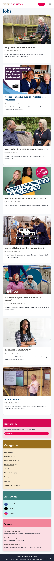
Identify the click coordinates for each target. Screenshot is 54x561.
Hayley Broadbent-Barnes (13, 303)
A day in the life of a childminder (20, 47)
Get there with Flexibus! (12, 544)
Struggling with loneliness (12, 531)
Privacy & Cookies (14, 559)
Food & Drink (8, 456)
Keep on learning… (13, 399)
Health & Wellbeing (10, 460)
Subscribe (41, 4)
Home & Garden (9, 464)
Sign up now (8, 433)
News (6, 477)
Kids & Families (9, 473)
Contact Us (39, 559)
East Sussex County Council (29, 556)
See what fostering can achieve (14, 538)
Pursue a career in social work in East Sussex (25, 198)
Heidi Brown (9, 152)
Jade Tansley (9, 353)
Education (7, 452)
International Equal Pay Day (17, 350)
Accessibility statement (27, 559)
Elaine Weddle (9, 50)
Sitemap (5, 559)
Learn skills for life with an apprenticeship (25, 248)
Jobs (5, 469)
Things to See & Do (10, 485)
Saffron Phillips (10, 103)
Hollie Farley (9, 251)
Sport (6, 481)
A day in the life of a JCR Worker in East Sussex (26, 149)
